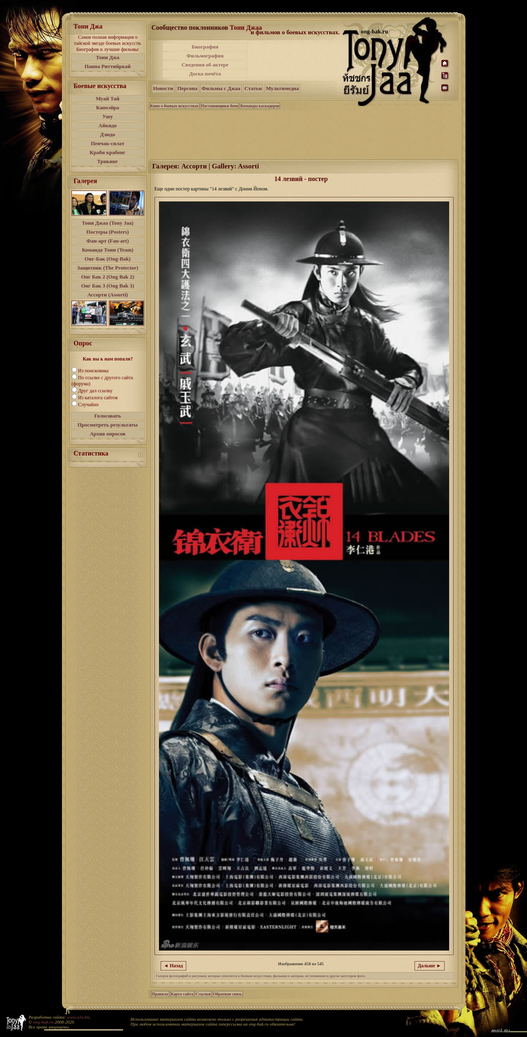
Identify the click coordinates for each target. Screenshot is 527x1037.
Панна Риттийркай (107, 66)
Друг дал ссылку (95, 391)
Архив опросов (108, 434)
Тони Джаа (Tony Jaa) (108, 223)
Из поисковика (93, 371)
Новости (163, 88)
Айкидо (108, 125)
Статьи (253, 88)
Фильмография (204, 56)
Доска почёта (205, 74)
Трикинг (107, 161)
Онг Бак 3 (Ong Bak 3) (107, 286)
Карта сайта (182, 994)
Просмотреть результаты (107, 425)
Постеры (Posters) (107, 232)
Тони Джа (107, 57)
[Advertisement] (296, 60)
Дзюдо (107, 134)
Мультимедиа (282, 88)
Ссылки (203, 994)
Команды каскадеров (259, 106)
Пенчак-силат (107, 143)
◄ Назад (173, 965)
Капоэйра (107, 107)
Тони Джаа (246, 27)
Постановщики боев (219, 106)
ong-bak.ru (43, 1021)
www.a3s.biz (78, 1017)
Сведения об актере (204, 65)
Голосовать (107, 416)
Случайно (88, 404)
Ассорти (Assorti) (107, 295)
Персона (187, 88)
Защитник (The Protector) (107, 268)
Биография (205, 47)
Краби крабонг (108, 152)
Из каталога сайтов (98, 397)
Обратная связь (227, 994)
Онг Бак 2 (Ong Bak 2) (107, 277)
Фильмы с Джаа (220, 88)
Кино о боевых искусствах (174, 106)
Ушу (107, 116)
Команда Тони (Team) (107, 250)
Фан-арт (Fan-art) (107, 241)
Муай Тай (107, 98)
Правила (160, 994)
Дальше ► (429, 965)
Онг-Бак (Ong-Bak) (108, 259)
